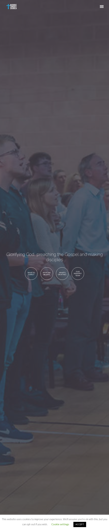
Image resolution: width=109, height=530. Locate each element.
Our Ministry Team (78, 273)
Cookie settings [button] (60, 524)
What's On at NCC (62, 274)
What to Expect (31, 274)
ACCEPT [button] (79, 524)
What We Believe (47, 274)
